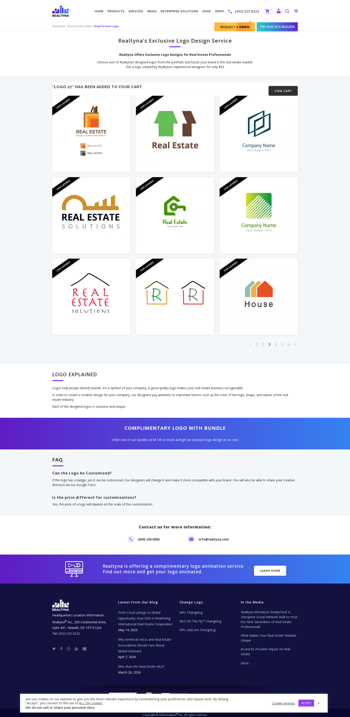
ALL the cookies (90, 703)
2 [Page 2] (263, 341)
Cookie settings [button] (283, 703)
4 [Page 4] (276, 341)
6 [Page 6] (289, 341)
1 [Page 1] (256, 341)
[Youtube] (78, 645)
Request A (234, 27)
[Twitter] (55, 645)
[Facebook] (63, 645)
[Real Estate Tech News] (84, 645)
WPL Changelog (190, 609)
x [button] (318, 703)
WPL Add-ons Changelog (197, 626)
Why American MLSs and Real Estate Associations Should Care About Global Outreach (144, 642)
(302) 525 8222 (247, 11)
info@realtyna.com (214, 536)
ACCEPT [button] (306, 703)
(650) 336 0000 (149, 536)
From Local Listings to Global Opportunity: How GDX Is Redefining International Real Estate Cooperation (145, 615)
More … (246, 660)
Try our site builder (277, 27)
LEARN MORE (270, 567)
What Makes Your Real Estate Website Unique (268, 634)
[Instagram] (70, 645)
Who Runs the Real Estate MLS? (141, 663)
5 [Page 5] (282, 341)
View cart (283, 87)
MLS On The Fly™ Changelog (200, 618)
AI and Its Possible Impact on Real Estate (265, 648)
